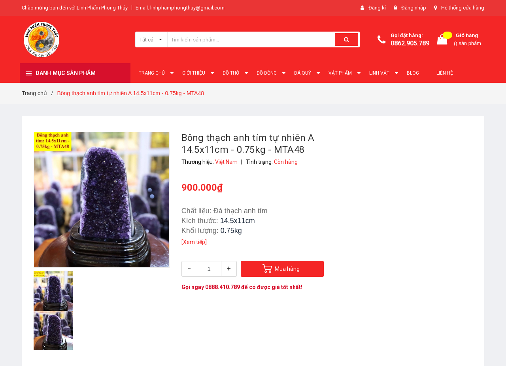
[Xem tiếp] (194, 242)
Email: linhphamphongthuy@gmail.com (180, 8)
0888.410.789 (222, 287)
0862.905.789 (410, 43)
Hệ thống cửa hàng (462, 8)
